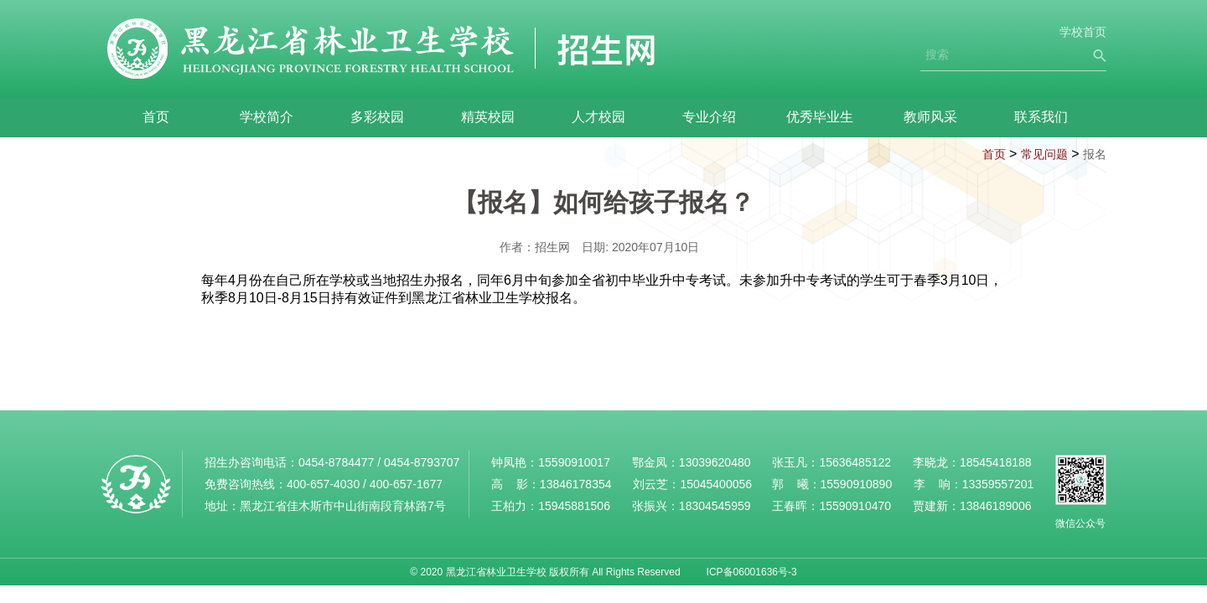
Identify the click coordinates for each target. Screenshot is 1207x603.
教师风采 (930, 117)
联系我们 (1041, 117)
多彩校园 (377, 117)
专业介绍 (709, 117)
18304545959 (715, 506)
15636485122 (855, 462)
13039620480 (715, 462)
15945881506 (574, 506)
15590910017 (574, 462)
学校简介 (266, 117)
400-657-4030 (323, 484)
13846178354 (576, 484)
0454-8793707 (421, 462)
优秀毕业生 (819, 117)
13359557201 (998, 484)
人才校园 (598, 117)
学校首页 (1082, 32)
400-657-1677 (406, 484)
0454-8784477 (336, 462)
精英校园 (488, 117)
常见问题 (1044, 154)
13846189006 (996, 506)
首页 (155, 117)
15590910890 (857, 484)
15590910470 (855, 506)
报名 (1094, 154)
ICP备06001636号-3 (752, 572)
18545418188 (996, 462)
